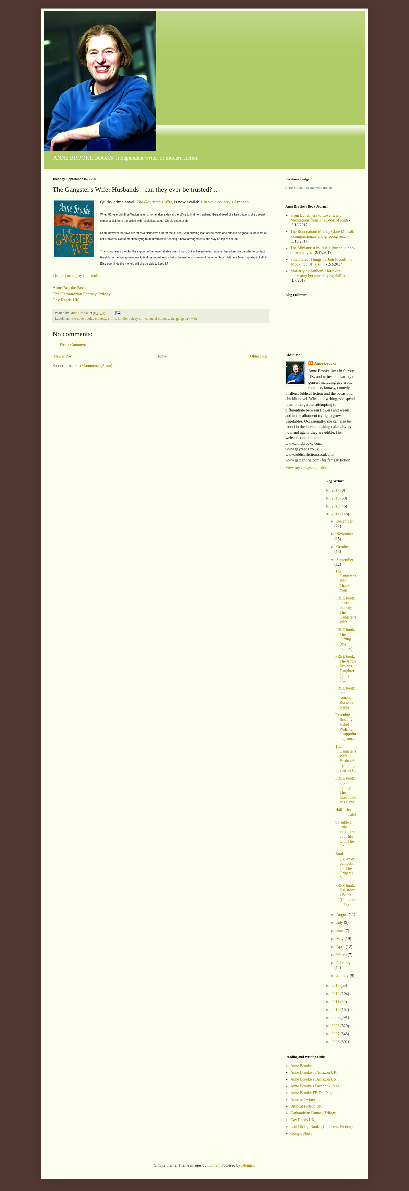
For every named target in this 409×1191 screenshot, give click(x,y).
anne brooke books (79, 319)
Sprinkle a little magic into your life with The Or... (345, 834)
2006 (336, 1042)
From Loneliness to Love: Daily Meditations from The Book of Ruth (319, 217)
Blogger (247, 1165)
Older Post (258, 356)
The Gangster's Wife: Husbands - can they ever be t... (345, 758)
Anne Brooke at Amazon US (313, 1079)
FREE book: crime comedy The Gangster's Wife (345, 610)
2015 (336, 506)
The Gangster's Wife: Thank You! (345, 580)
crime (112, 319)
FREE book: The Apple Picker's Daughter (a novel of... (345, 668)
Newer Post (63, 356)
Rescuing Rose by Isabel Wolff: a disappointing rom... (345, 727)
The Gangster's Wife (154, 201)
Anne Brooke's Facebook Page (315, 1086)
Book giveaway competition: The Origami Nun (345, 866)
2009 (336, 1018)
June (340, 931)
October (342, 547)
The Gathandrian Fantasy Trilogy (82, 293)
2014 (336, 514)
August (342, 914)
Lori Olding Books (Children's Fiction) (322, 1127)
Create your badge (319, 187)
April (341, 947)
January (343, 975)
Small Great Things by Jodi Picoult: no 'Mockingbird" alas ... (321, 261)
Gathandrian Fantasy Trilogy (313, 1113)
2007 (336, 1034)
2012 (336, 994)
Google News (301, 1133)
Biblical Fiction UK (306, 1106)
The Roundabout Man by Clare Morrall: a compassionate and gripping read (322, 234)
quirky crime (138, 319)
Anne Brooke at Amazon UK (314, 1072)
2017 (336, 490)
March (342, 955)
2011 (335, 1002)
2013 (336, 985)
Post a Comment (73, 344)
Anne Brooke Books (70, 287)
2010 (336, 1010)
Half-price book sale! (345, 812)
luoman (213, 1165)
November (344, 534)
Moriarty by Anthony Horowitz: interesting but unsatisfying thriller (318, 273)
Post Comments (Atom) (93, 365)
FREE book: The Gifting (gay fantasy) (345, 639)
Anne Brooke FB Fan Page (312, 1093)
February (343, 963)
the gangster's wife (184, 319)
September (344, 560)
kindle (122, 319)
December (344, 521)
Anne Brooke (294, 187)
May (340, 939)
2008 (336, 1026)
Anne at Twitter (303, 1100)
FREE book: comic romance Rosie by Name (345, 697)
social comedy (159, 319)
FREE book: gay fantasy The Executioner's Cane (345, 790)
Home (161, 356)
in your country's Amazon (226, 201)
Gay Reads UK (66, 299)
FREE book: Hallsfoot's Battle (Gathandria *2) (345, 895)
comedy (100, 319)
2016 (336, 498)
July (340, 922)
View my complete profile (306, 467)
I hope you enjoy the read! (76, 275)
